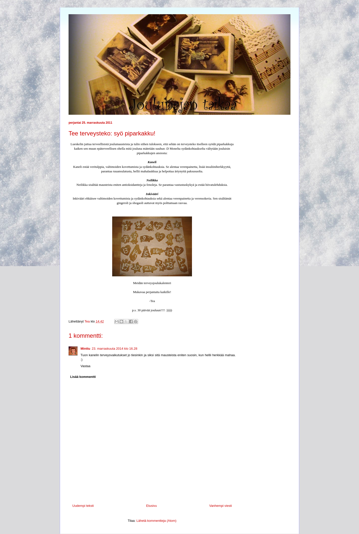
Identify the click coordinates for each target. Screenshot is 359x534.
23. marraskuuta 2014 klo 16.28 (114, 348)
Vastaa (85, 366)
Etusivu (151, 506)
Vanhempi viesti (220, 506)
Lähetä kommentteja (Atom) (156, 521)
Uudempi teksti (83, 506)
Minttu (85, 348)
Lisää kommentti (83, 377)
